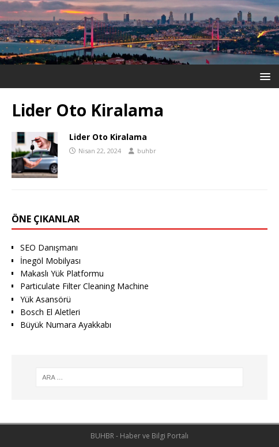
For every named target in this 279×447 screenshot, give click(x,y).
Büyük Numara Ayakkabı (65, 324)
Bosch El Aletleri (50, 311)
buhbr (146, 150)
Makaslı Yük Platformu (62, 273)
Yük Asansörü (45, 299)
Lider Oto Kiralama (108, 136)
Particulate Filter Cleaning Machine (84, 286)
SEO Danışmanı (49, 247)
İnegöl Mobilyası (50, 260)
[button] (263, 75)
